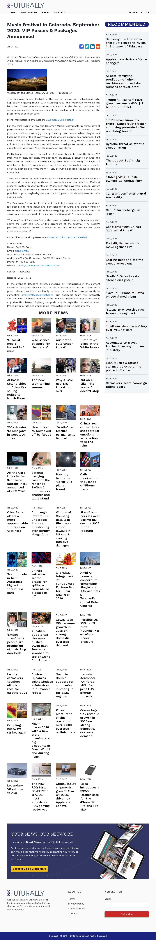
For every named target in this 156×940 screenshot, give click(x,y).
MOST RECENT (29, 12)
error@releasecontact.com (37, 294)
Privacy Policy (76, 903)
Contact (72, 913)
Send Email (22, 250)
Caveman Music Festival (60, 119)
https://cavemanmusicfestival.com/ (38, 265)
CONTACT (59, 12)
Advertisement (76, 908)
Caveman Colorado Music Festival (67, 237)
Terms (72, 898)
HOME (13, 12)
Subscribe (127, 914)
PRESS (46, 12)
